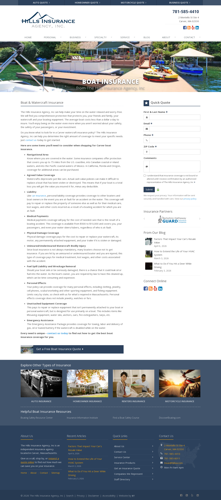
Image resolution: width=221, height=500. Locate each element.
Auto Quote (41, 2)
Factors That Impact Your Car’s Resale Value (172, 242)
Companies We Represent (133, 473)
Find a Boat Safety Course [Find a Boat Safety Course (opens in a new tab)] (126, 417)
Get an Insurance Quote (133, 468)
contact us (31, 140)
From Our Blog (155, 232)
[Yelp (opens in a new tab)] (193, 27)
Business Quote (179, 2)
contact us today (57, 333)
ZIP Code (150, 146)
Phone (149, 135)
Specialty (103, 37)
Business (78, 37)
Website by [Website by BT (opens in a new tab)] (127, 495)
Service (128, 37)
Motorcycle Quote (133, 2)
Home (28, 37)
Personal (53, 37)
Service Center (133, 457)
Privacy (81, 495)
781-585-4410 (172, 453)
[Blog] (189, 27)
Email (148, 123)
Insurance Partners (158, 211)
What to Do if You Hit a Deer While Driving (172, 267)
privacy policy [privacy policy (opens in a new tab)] (189, 198)
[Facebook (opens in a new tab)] (184, 27)
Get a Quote (52, 349)
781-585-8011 (172, 458)
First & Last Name (156, 111)
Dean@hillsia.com (173, 462)
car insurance (39, 195)
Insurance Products (133, 462)
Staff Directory (133, 479)
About (169, 37)
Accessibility (109, 495)
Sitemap (55, 472)
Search (69, 495)
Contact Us (133, 451)
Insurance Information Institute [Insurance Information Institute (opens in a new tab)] (82, 417)
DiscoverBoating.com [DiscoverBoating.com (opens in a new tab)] (169, 417)
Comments (150, 158)
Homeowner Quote (87, 2)
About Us (133, 446)
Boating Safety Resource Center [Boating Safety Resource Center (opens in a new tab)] (37, 417)
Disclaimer (93, 495)
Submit (149, 189)
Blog (146, 37)
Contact (192, 37)
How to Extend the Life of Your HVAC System (172, 255)
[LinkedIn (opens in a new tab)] (197, 27)
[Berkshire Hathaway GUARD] (172, 219)
